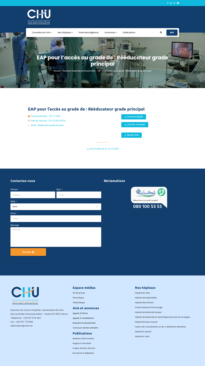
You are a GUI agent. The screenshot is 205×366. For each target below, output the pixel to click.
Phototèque (78, 297)
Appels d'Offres (80, 313)
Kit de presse (79, 293)
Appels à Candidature (83, 318)
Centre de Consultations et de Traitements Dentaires (160, 326)
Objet (13, 201)
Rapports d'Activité (82, 343)
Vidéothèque (79, 302)
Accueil (57, 71)
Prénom (14, 189)
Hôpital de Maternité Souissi (148, 312)
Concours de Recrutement (85, 327)
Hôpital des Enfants (144, 302)
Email (13, 213)
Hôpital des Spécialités (146, 297)
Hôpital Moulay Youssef (146, 322)
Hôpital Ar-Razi (142, 336)
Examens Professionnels (84, 323)
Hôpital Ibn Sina (142, 293)
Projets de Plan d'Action (84, 348)
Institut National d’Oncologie (148, 307)
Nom (58, 189)
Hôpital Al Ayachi (143, 331)
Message (14, 225)
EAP (172, 32)
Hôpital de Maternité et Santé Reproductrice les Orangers (162, 317)
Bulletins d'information (83, 338)
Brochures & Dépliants (83, 353)
